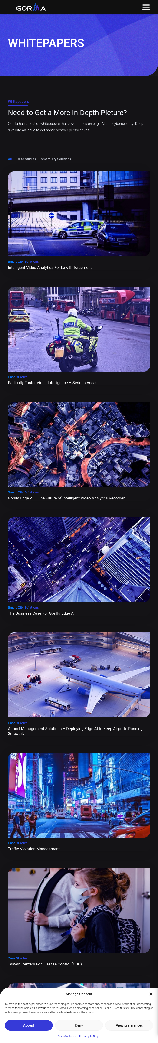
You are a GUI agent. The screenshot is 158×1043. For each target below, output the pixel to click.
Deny (79, 1025)
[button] (151, 994)
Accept (28, 1025)
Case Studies (26, 159)
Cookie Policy (67, 1036)
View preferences (129, 1025)
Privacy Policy (88, 1036)
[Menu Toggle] (146, 7)
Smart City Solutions (56, 159)
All (10, 159)
